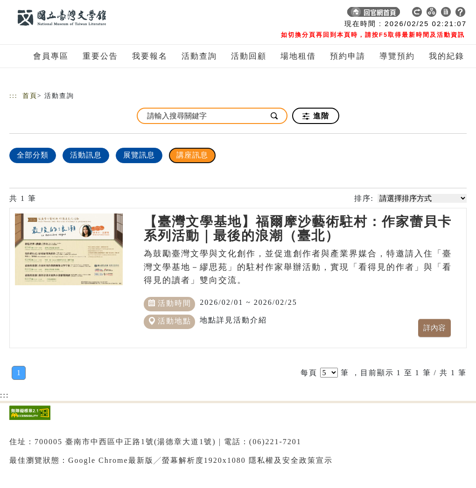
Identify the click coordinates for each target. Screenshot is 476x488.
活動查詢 (199, 56)
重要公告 (100, 56)
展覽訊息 (139, 155)
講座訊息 (192, 155)
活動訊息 (86, 155)
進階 (315, 116)
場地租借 (298, 56)
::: (13, 95)
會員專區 (51, 56)
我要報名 (150, 56)
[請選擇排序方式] (422, 198)
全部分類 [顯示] (33, 155)
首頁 (29, 95)
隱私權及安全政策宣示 (291, 460)
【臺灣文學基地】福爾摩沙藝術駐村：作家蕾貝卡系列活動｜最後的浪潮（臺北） (298, 228)
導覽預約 (397, 56)
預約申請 (347, 56)
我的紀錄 (446, 56)
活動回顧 (248, 56)
